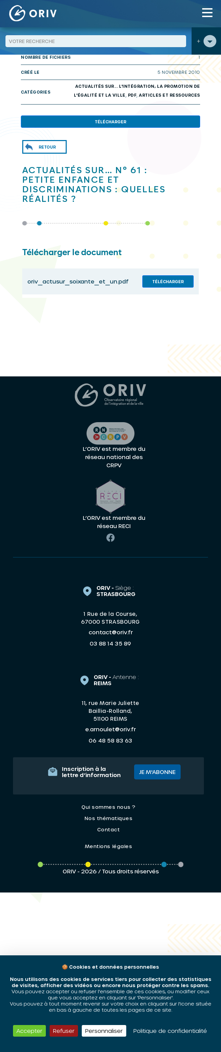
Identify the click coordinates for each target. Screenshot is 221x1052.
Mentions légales (108, 846)
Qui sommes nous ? (108, 807)
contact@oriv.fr (111, 632)
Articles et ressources (169, 95)
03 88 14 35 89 (110, 643)
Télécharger (110, 121)
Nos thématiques (108, 818)
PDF (132, 95)
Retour (47, 146)
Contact (108, 829)
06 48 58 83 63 (110, 740)
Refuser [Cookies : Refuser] (64, 1030)
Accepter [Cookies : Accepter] (29, 1030)
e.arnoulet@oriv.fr (110, 729)
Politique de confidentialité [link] (170, 1030)
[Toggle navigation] (207, 12)
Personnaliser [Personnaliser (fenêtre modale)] (104, 1030)
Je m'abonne (157, 772)
